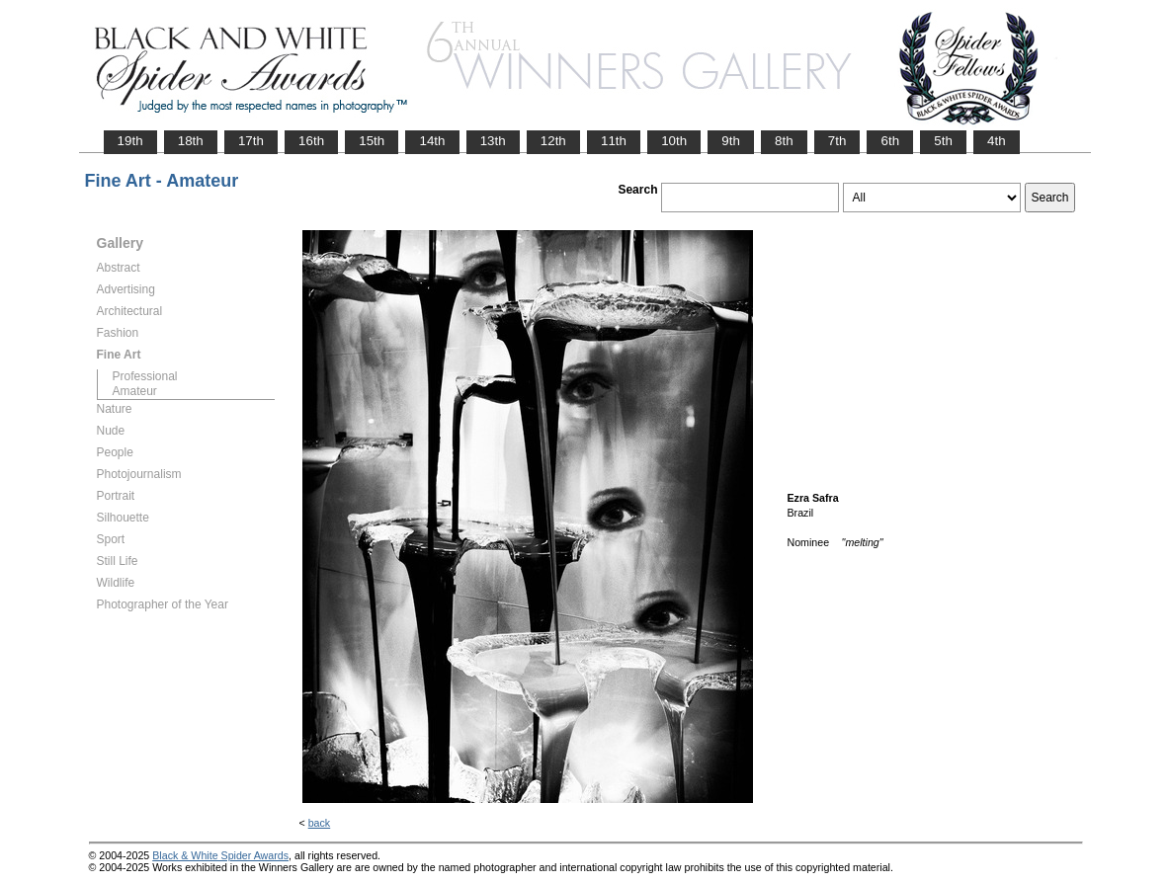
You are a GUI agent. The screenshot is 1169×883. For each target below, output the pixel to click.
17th (251, 140)
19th (130, 140)
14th (432, 140)
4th (996, 140)
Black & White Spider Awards (220, 855)
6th (890, 140)
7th (837, 140)
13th (493, 140)
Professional (145, 376)
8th (784, 140)
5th (943, 140)
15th (371, 140)
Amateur (135, 391)
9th (730, 140)
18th (190, 140)
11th (613, 140)
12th (553, 140)
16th (311, 140)
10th (674, 140)
